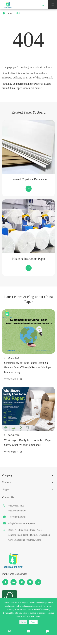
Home (9, 13)
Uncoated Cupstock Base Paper (29, 179)
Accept (33, 622)
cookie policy (22, 616)
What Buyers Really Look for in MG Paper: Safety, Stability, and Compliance (28, 440)
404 (18, 13)
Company (7, 477)
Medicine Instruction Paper (29, 258)
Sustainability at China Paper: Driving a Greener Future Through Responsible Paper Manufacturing (28, 366)
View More (13, 378)
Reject (23, 622)
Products (6, 483)
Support (6, 492)
